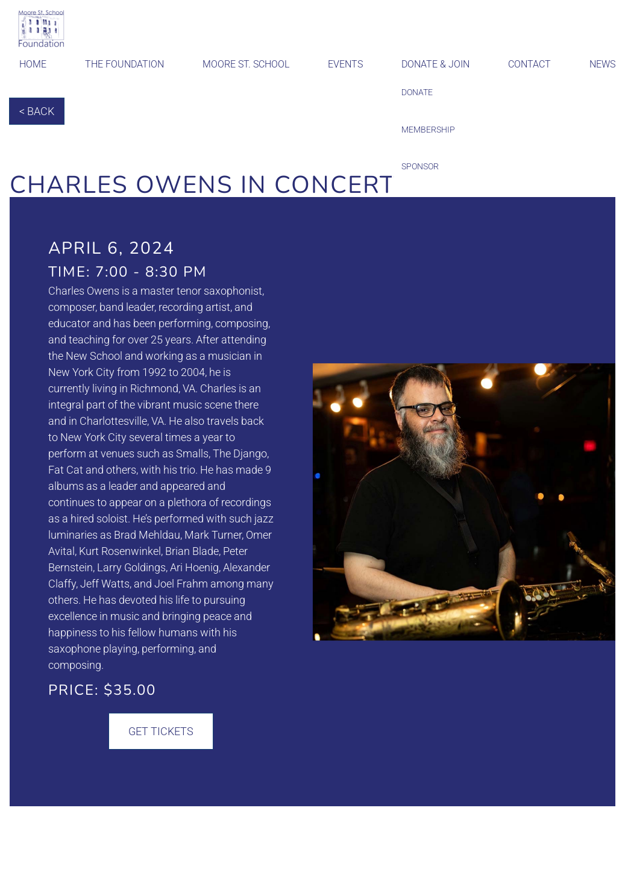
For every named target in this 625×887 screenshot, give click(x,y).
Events (345, 64)
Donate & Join (435, 64)
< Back (36, 111)
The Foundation (124, 64)
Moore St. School (246, 64)
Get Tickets (160, 731)
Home (32, 64)
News (602, 64)
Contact (529, 64)
